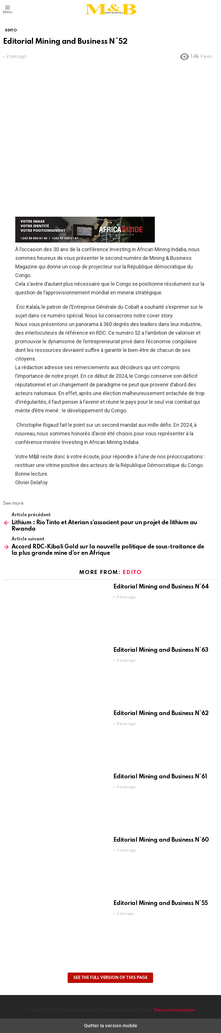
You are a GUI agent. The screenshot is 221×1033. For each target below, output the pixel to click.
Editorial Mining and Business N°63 (160, 650)
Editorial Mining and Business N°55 (160, 903)
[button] (7, 9)
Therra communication (174, 1010)
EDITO (132, 572)
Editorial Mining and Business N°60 (161, 840)
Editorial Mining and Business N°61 (160, 777)
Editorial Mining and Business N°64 (161, 587)
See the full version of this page (110, 978)
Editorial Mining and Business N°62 (161, 713)
